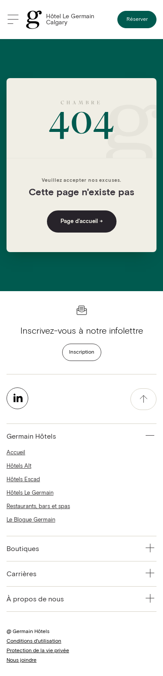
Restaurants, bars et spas (38, 506)
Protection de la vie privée (38, 650)
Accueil (16, 453)
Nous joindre (22, 660)
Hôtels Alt (19, 466)
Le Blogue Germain (31, 520)
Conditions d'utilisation (34, 641)
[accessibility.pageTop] (143, 399)
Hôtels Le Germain (30, 493)
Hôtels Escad (23, 479)
